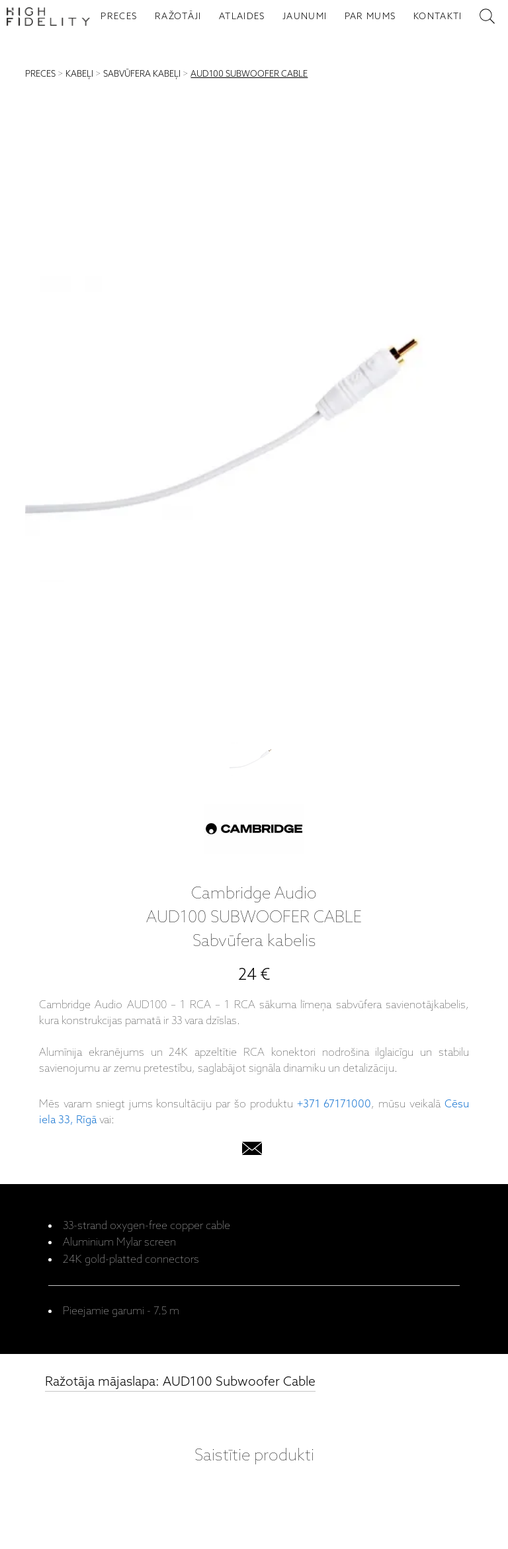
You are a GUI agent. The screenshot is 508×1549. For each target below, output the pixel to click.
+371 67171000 (334, 1104)
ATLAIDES (242, 16)
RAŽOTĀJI (178, 16)
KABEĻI (79, 74)
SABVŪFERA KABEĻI (142, 74)
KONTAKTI (437, 16)
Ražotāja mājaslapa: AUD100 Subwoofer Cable (180, 1382)
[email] (252, 1151)
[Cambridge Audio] (254, 831)
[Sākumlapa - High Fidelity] (48, 16)
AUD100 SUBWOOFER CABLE (249, 74)
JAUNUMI (304, 16)
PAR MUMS (370, 16)
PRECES (119, 16)
